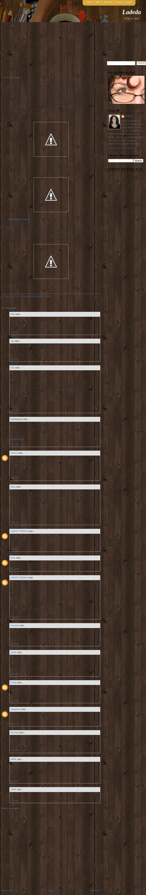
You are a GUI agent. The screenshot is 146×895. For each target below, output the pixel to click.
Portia (13, 682)
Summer (15, 625)
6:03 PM (14, 751)
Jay (12, 341)
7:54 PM (14, 523)
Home (89, 2)
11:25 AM (15, 701)
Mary (13, 486)
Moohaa (15, 732)
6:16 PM (14, 411)
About (97, 2)
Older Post (95, 890)
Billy (13, 314)
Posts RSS (108, 2)
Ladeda (131, 12)
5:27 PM (14, 359)
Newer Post (7, 890)
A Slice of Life (18, 439)
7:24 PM (14, 444)
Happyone (16, 709)
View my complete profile (121, 148)
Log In (128, 2)
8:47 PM (14, 549)
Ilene (13, 558)
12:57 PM (15, 724)
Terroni (14, 453)
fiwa (13, 367)
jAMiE (13, 759)
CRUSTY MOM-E (19, 531)
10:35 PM (15, 617)
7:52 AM (14, 781)
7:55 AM (14, 801)
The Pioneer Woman (19, 219)
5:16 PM (14, 332)
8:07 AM (14, 674)
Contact (119, 2)
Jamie (14, 652)
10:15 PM (15, 569)
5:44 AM (14, 644)
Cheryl (128, 116)
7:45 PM (14, 478)
